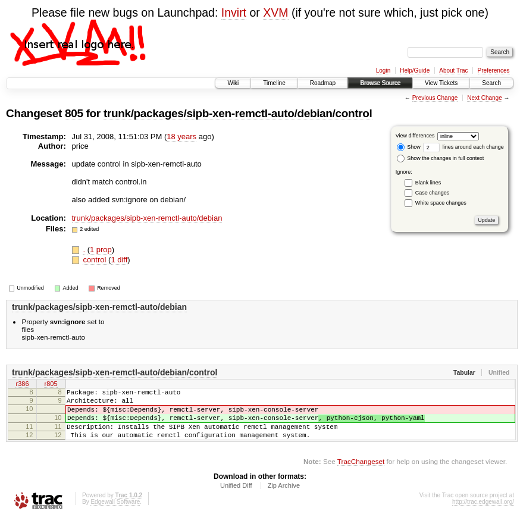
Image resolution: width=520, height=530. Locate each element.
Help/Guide (415, 70)
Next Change (484, 98)
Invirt (233, 12)
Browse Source (380, 83)
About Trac (453, 70)
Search (491, 83)
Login (383, 70)
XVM (275, 12)
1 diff (119, 259)
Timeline (274, 83)
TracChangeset (360, 474)
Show (409, 147)
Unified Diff (236, 497)
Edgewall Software (115, 514)
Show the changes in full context (440, 158)
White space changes (440, 203)
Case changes (432, 193)
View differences (415, 136)
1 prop (101, 249)
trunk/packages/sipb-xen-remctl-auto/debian (147, 218)
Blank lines (428, 183)
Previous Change (435, 98)
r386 (22, 384)
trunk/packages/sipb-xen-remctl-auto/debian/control (238, 113)
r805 (50, 384)
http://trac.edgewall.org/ (483, 514)
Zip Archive (284, 497)
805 (74, 113)
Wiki (233, 83)
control (95, 259)
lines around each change (463, 147)
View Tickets (441, 83)
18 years (181, 136)
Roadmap (323, 83)
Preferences (494, 70)
